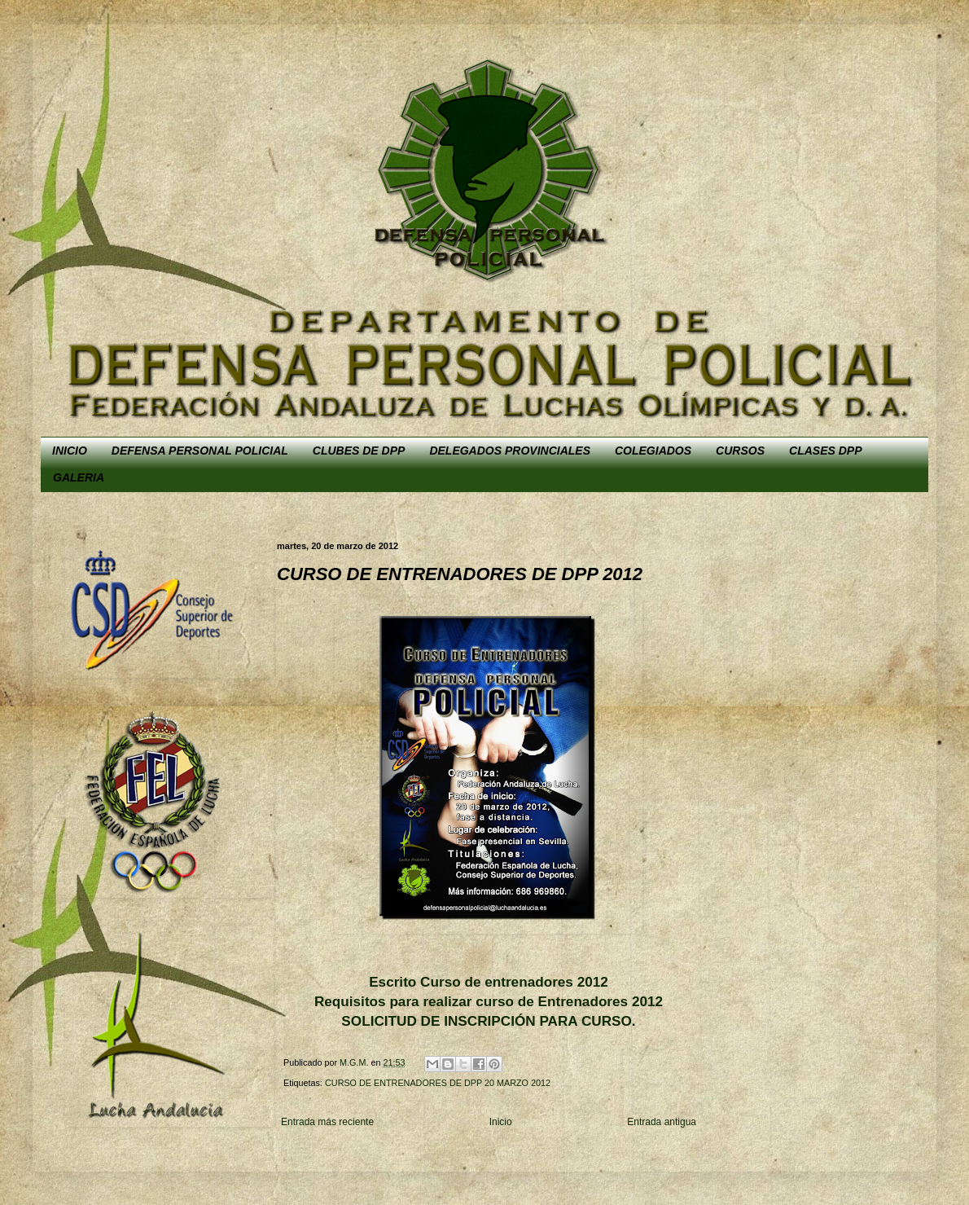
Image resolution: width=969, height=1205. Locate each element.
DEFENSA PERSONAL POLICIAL (200, 450)
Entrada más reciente (327, 1122)
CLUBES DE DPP (359, 450)
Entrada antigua (661, 1122)
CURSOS (740, 450)
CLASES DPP (825, 450)
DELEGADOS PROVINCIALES (509, 450)
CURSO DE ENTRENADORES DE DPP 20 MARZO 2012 (437, 1083)
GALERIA (78, 477)
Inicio (500, 1122)
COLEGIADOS (653, 450)
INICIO (69, 450)
